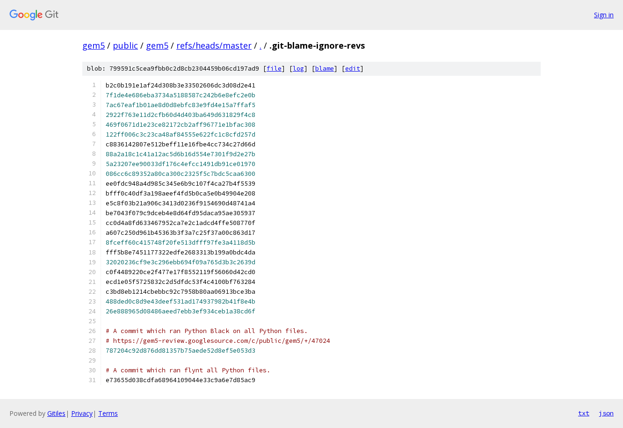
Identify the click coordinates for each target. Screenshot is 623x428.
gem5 (93, 45)
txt (583, 413)
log (298, 69)
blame (324, 69)
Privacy (82, 413)
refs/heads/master (214, 45)
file (274, 69)
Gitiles (56, 413)
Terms (108, 413)
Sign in (604, 14)
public (125, 45)
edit (352, 69)
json (606, 413)
